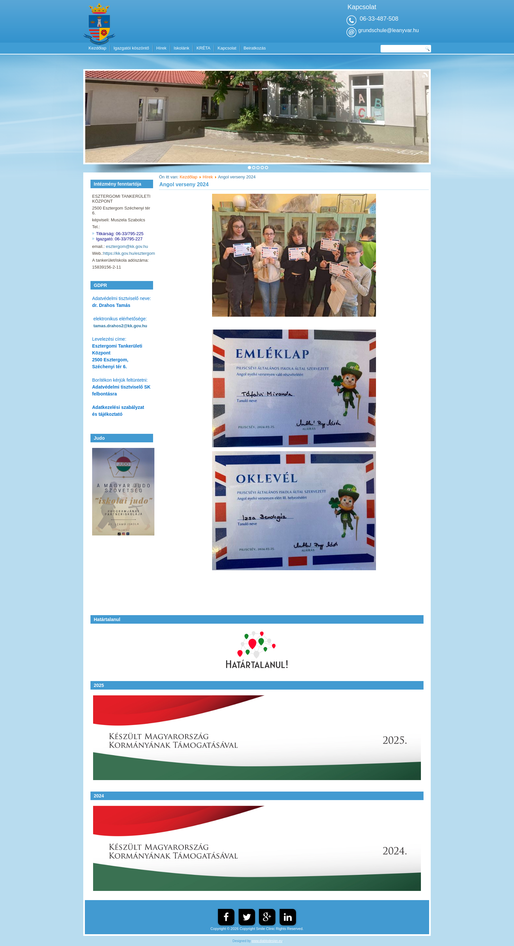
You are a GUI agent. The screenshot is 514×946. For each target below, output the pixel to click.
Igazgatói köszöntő (131, 48)
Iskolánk (181, 48)
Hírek (161, 48)
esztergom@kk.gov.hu (127, 246)
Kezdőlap (97, 48)
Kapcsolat (227, 48)
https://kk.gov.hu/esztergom (129, 253)
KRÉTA (203, 48)
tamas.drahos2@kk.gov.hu (120, 325)
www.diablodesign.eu (267, 941)
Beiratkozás (255, 48)
